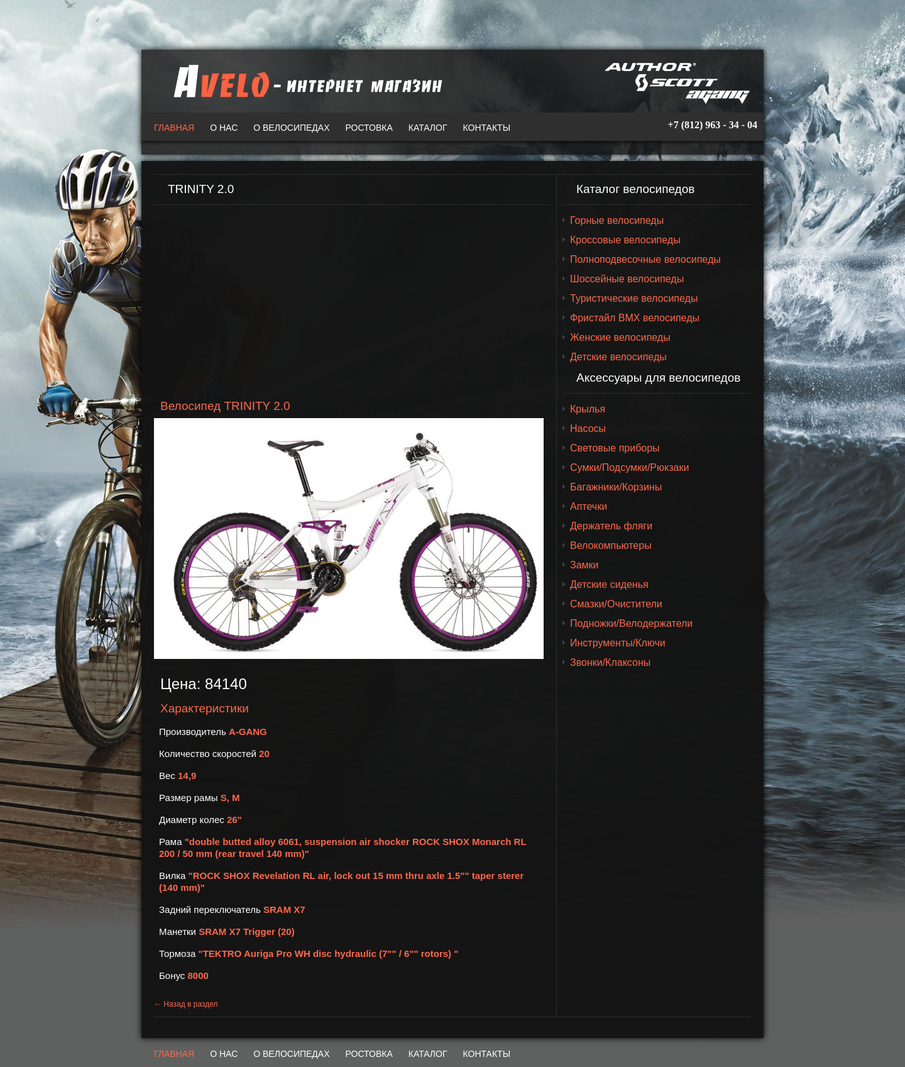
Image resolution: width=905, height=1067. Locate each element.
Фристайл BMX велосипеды (634, 317)
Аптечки (588, 506)
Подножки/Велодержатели (631, 623)
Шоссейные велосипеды (627, 279)
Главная (174, 128)
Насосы (588, 428)
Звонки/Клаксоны (610, 662)
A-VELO (304, 81)
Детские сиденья (609, 584)
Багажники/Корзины (616, 487)
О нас (224, 128)
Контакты (487, 128)
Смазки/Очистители (616, 604)
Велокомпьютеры (611, 545)
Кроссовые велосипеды (625, 240)
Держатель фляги (611, 526)
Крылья (587, 409)
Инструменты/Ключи (618, 643)
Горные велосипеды (617, 220)
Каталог (428, 128)
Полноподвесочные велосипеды (645, 259)
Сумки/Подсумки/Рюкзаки (629, 467)
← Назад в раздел (186, 1004)
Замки (584, 565)
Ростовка (369, 128)
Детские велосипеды (618, 356)
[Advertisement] (352, 302)
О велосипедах (291, 128)
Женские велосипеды (620, 337)
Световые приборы (615, 448)
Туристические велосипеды (634, 298)
